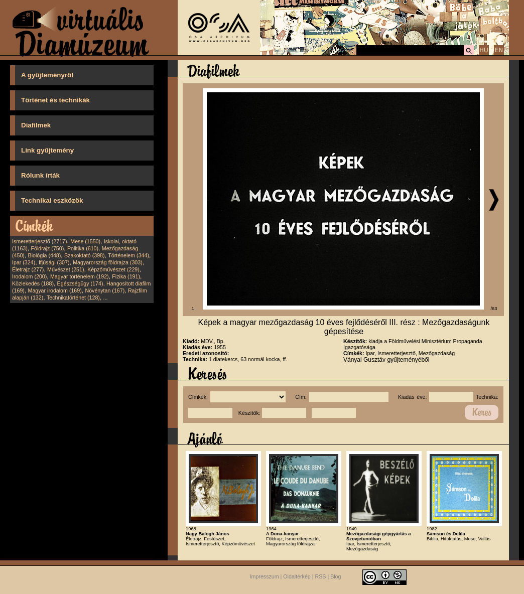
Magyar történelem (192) (79, 276)
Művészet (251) (65, 269)
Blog (335, 576)
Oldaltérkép (297, 576)
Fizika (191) (126, 276)
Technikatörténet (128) (73, 297)
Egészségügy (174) (80, 283)
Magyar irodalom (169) (55, 290)
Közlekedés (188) (33, 283)
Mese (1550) (85, 241)
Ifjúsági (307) (54, 262)
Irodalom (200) (29, 276)
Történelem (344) (128, 255)
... (105, 297)
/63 (494, 308)
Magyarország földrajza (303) (108, 262)
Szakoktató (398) (84, 255)
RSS (320, 576)
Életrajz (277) (28, 269)
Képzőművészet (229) (113, 269)
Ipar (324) (23, 262)
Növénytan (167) (104, 290)
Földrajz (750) (47, 248)
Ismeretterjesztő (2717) (39, 241)
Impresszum (264, 576)
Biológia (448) (44, 255)
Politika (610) (82, 248)
